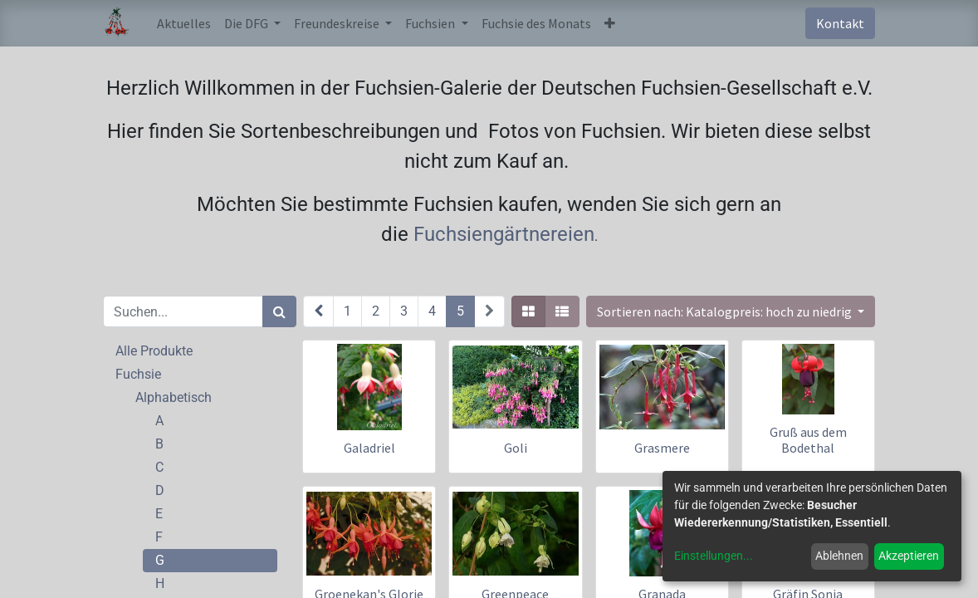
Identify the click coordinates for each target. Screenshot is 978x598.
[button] (610, 23)
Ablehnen (839, 555)
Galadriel (369, 447)
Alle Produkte (154, 351)
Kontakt (840, 23)
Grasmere (662, 447)
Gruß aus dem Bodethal (808, 440)
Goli (515, 447)
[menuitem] (184, 23)
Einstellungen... (713, 555)
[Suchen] (279, 311)
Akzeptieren (908, 555)
